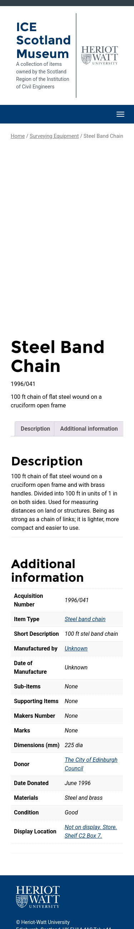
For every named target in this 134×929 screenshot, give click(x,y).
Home (18, 136)
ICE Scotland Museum (43, 40)
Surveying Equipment (54, 136)
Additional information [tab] (89, 391)
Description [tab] (35, 391)
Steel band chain (85, 581)
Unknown (76, 611)
